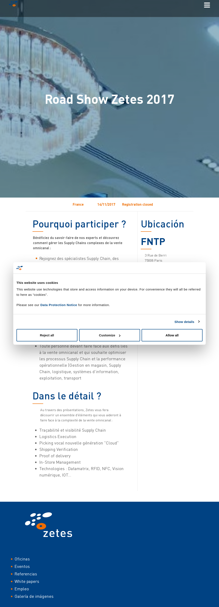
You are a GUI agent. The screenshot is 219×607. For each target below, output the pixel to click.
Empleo (22, 588)
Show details (184, 321)
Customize (109, 335)
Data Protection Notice (58, 305)
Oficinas (22, 559)
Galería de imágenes (34, 596)
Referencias (26, 573)
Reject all (47, 335)
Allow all (172, 335)
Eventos (22, 566)
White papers (27, 581)
